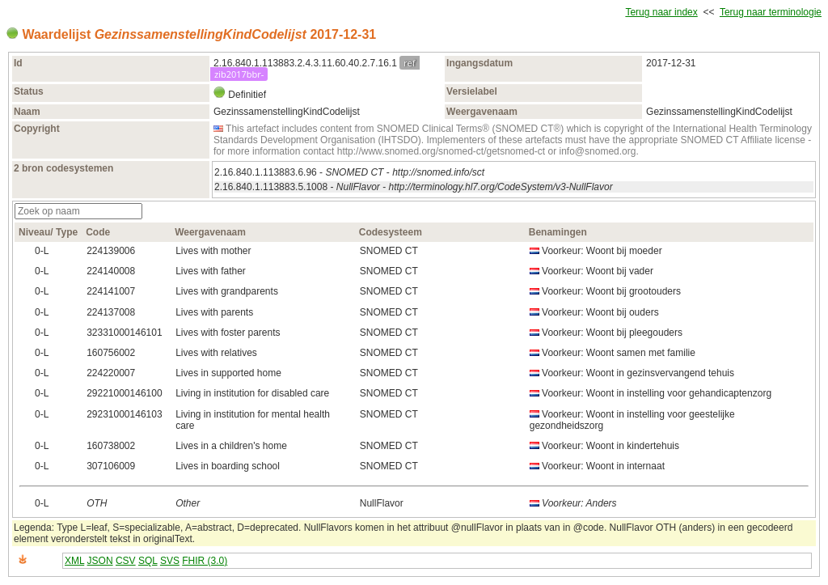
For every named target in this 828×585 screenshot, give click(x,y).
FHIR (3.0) (204, 560)
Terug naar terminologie (771, 12)
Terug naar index (661, 12)
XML (74, 560)
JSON (100, 560)
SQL (148, 560)
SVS (170, 560)
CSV (126, 560)
